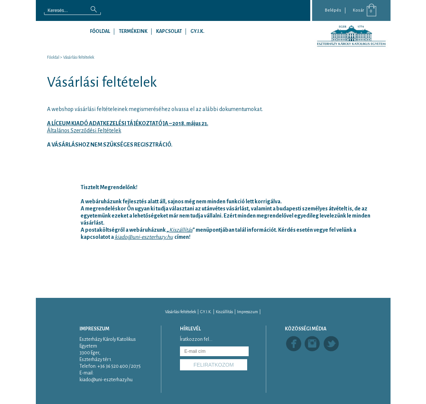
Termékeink (133, 31)
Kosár (358, 10)
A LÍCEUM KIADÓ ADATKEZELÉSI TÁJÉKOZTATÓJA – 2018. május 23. (127, 123)
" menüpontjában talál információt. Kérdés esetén (253, 230)
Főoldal (100, 31)
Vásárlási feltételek (78, 57)
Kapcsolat (169, 31)
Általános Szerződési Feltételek (84, 130)
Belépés (333, 10)
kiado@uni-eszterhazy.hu (144, 237)
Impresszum (247, 311)
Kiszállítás (224, 311)
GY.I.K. (197, 31)
